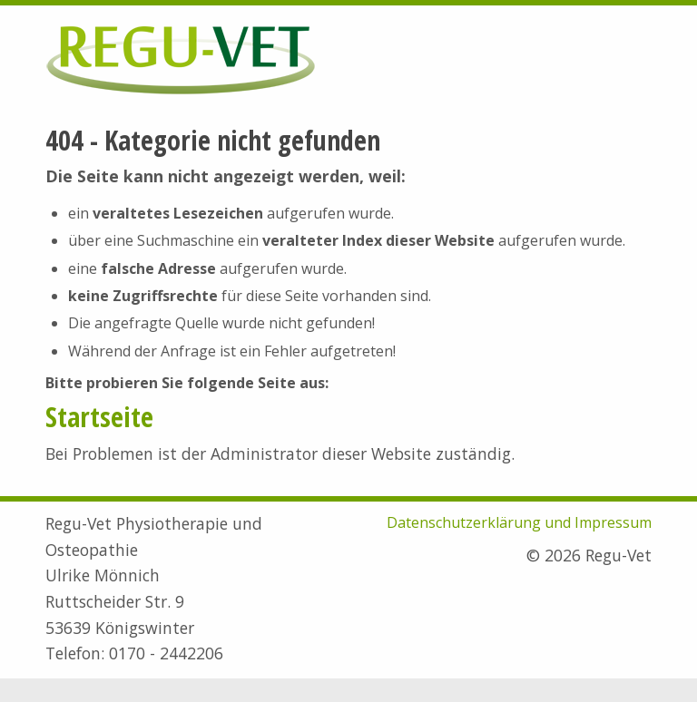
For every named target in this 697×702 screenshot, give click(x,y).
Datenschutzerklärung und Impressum (519, 522)
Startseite (99, 416)
